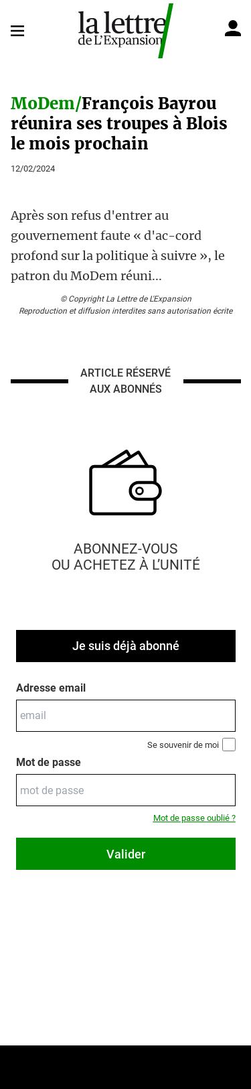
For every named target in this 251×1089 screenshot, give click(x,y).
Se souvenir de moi (191, 744)
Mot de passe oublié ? (194, 818)
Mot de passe (48, 762)
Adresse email (51, 688)
